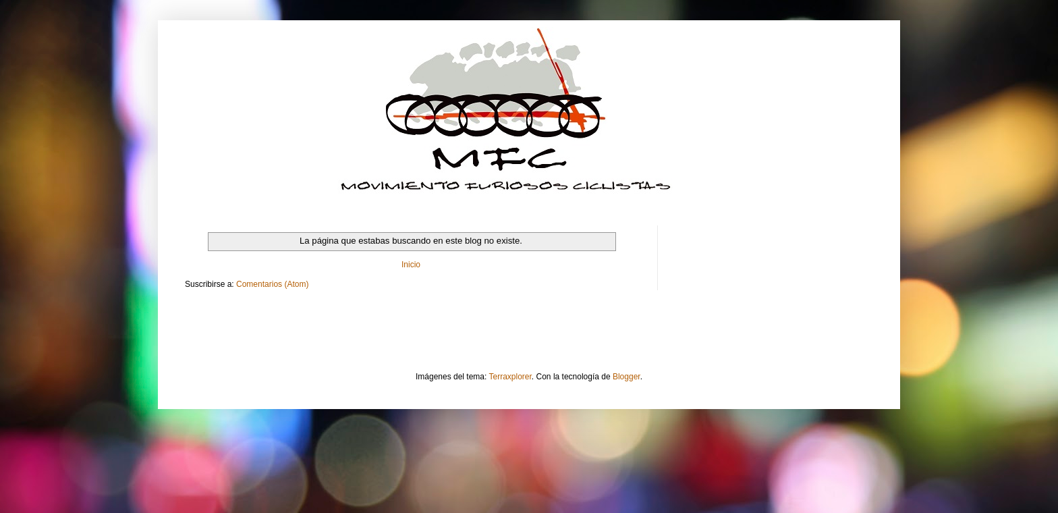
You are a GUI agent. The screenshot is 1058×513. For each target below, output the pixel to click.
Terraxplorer (510, 376)
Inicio (410, 264)
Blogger (626, 376)
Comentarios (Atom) (272, 284)
